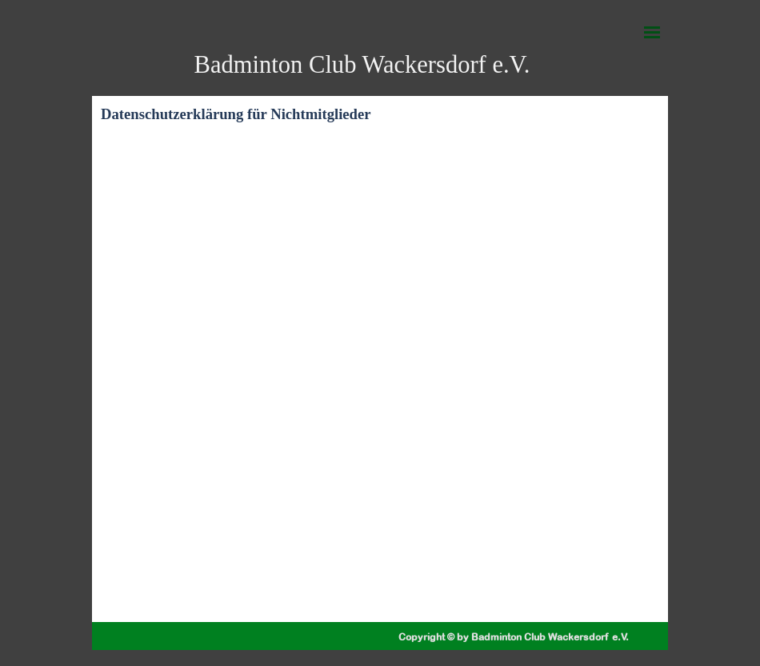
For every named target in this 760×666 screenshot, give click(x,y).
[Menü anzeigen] (652, 32)
